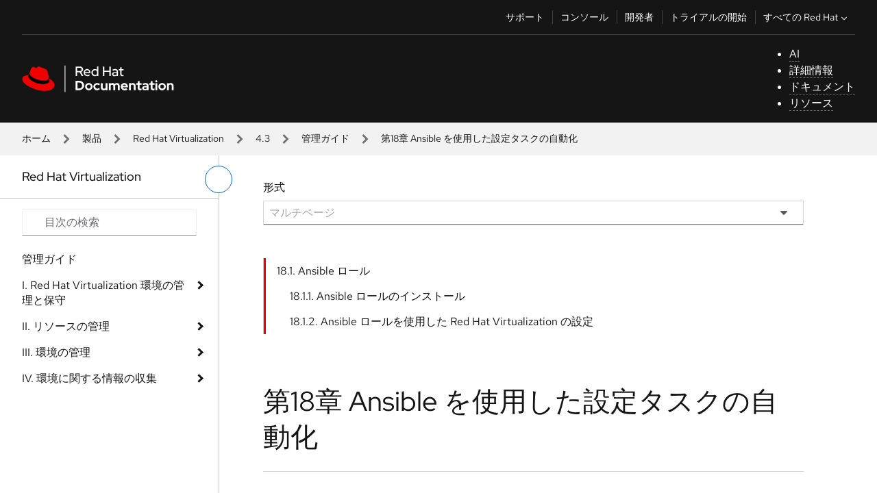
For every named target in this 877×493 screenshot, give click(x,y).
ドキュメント (822, 86)
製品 (91, 138)
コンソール (584, 17)
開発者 (639, 17)
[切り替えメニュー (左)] (218, 179)
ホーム (36, 138)
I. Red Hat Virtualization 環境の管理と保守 (103, 292)
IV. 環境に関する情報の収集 (89, 378)
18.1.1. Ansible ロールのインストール (377, 296)
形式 (274, 187)
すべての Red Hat (806, 17)
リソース (811, 103)
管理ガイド (325, 138)
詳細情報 (811, 70)
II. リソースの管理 (66, 326)
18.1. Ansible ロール (323, 271)
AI (794, 54)
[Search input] (109, 223)
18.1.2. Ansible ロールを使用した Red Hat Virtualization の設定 (441, 321)
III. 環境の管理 (56, 352)
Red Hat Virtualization (178, 138)
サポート (525, 17)
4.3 (263, 138)
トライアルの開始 (708, 17)
